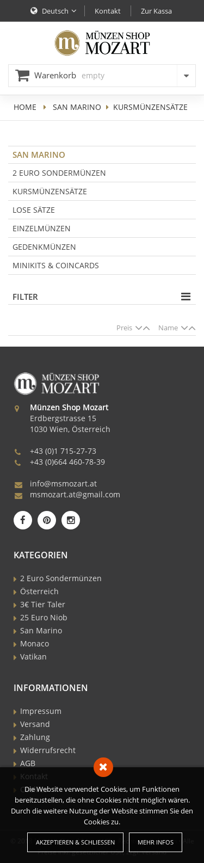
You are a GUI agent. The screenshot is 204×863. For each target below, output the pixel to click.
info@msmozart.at (63, 483)
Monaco (34, 643)
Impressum (40, 711)
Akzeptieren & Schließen (75, 842)
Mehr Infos (156, 842)
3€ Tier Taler (42, 604)
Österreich (39, 591)
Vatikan (33, 656)
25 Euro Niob (43, 617)
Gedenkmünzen (44, 247)
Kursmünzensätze (50, 191)
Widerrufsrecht (48, 750)
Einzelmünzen (42, 228)
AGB (27, 763)
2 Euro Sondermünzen (59, 173)
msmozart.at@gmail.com (75, 494)
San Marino (77, 107)
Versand (35, 724)
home (25, 107)
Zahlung (35, 737)
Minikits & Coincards (56, 265)
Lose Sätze (34, 210)
